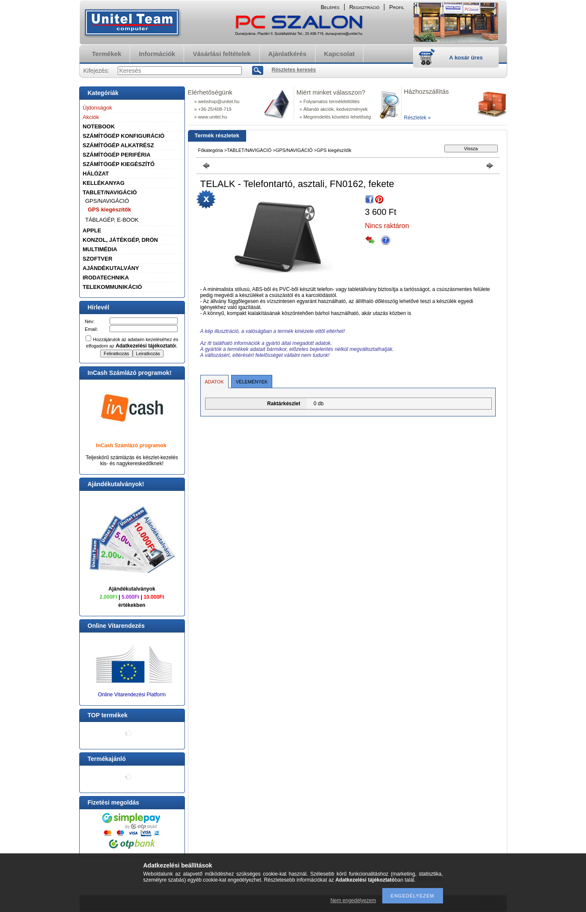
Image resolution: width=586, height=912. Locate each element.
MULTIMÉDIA (100, 249)
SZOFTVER (97, 258)
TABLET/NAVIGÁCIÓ (110, 192)
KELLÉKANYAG (104, 183)
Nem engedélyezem (353, 900)
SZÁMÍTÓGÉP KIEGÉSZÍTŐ (119, 164)
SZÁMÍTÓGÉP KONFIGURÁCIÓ (123, 136)
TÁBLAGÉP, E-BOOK (112, 220)
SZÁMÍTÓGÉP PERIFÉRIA (117, 155)
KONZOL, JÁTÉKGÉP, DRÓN (120, 240)
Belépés (330, 7)
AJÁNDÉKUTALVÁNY (111, 268)
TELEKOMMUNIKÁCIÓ (112, 287)
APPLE (92, 230)
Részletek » (417, 118)
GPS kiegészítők (109, 209)
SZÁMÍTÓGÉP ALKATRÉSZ (118, 145)
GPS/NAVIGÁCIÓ (107, 201)
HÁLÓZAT (96, 173)
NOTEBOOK (99, 126)
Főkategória (210, 150)
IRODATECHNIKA (106, 277)
